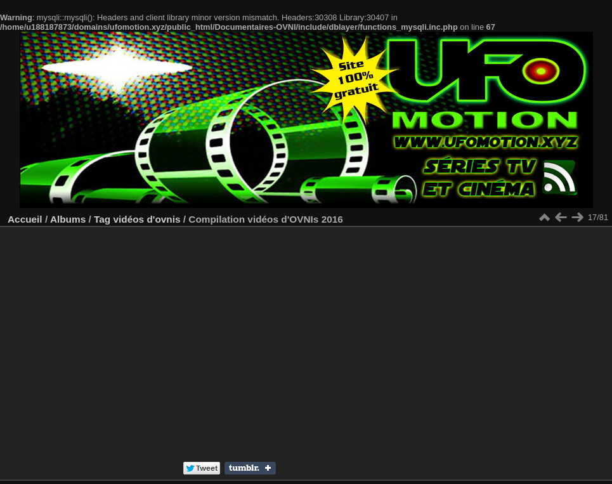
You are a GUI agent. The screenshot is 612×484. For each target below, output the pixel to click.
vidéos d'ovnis (146, 219)
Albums (68, 219)
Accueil (25, 219)
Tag (102, 219)
